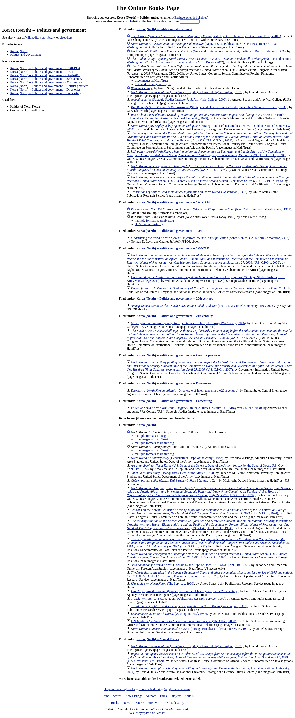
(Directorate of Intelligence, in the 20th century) (184, 390)
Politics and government (25, 54)
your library (47, 37)
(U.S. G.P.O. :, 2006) (209, 259)
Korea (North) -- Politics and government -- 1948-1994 (45, 68)
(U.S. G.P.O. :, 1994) (210, 137)
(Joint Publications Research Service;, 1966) (178, 598)
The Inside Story (173, 702)
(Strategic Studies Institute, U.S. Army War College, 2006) (178, 99)
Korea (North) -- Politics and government (164, 29)
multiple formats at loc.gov (152, 435)
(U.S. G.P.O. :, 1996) (208, 179)
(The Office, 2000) (183, 621)
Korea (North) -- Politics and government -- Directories (45, 89)
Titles (163, 696)
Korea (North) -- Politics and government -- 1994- (42, 71)
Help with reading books (119, 689)
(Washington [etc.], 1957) (169, 613)
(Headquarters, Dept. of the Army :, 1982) (177, 458)
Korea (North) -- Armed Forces (158, 639)
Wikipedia (31, 37)
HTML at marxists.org (149, 224)
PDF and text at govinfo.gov (153, 84)
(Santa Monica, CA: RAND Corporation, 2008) (210, 238)
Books (115, 702)
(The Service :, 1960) (162, 583)
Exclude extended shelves (190, 17)
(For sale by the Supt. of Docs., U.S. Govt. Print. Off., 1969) (190, 565)
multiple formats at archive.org (154, 220)
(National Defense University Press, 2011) (208, 288)
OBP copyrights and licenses (147, 713)
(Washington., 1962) (189, 192)
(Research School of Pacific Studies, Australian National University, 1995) (205, 116)
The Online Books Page (147, 7)
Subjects (175, 696)
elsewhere (66, 37)
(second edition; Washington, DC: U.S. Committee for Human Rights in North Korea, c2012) (209, 60)
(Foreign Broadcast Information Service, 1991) (190, 628)
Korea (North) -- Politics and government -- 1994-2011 (45, 75)
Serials (189, 696)
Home (105, 696)
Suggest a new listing (177, 689)
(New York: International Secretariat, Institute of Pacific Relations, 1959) (208, 51)
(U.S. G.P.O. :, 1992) (210, 491)
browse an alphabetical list (129, 21)
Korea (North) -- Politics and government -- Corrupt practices (49, 86)
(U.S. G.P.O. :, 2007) (210, 366)
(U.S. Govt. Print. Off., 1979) (209, 657)
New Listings (133, 696)
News (126, 702)
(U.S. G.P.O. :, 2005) (209, 334)
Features (139, 702)
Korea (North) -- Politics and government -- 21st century (46, 82)
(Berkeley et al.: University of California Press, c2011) (206, 36)
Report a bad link (150, 689)
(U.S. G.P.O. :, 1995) (207, 167)
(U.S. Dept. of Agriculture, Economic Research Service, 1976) (210, 574)
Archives (153, 702)
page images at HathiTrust (151, 80)
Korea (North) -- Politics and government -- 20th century (46, 78)
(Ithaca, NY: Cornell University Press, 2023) (202, 305)
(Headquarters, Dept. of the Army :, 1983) (172, 473)
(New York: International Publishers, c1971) (211, 209)
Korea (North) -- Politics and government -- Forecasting (45, 93)
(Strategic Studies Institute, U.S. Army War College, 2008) (196, 408)
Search (117, 696)
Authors (151, 696)
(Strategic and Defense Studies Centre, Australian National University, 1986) (209, 107)
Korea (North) (19, 51)
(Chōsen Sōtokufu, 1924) (174, 480)
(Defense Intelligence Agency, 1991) (187, 92)
